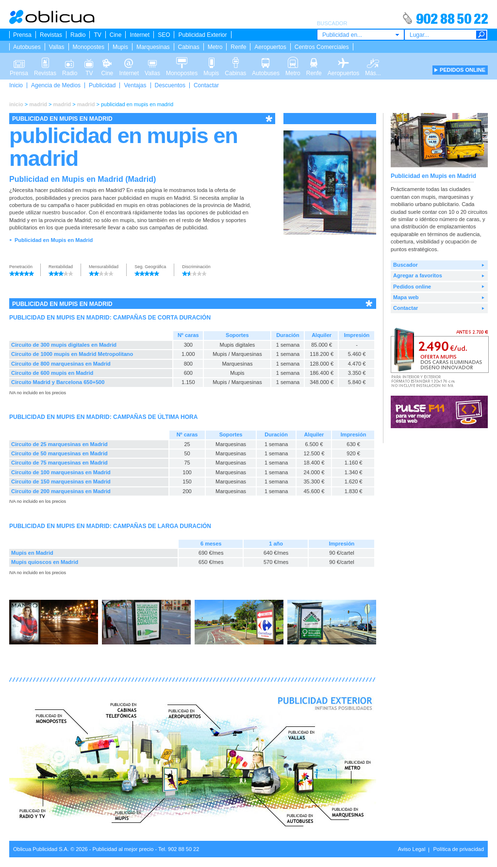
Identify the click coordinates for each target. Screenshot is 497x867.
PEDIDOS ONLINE (462, 70)
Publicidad (102, 85)
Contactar (206, 85)
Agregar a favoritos (417, 275)
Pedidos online (412, 286)
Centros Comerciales (322, 47)
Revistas (51, 35)
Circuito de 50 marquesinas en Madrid (59, 453)
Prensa (22, 35)
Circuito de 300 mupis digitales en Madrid (63, 345)
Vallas (57, 47)
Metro (215, 47)
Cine (116, 35)
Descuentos (170, 85)
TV (97, 35)
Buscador (405, 265)
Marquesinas (153, 47)
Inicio (16, 85)
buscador (74, 212)
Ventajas (135, 85)
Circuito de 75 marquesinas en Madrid (59, 463)
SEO (164, 35)
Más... (373, 62)
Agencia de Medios (56, 85)
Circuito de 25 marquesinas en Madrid (59, 444)
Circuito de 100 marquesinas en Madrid (61, 472)
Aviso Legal (412, 849)
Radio (77, 35)
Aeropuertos (270, 47)
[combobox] (360, 34)
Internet (139, 35)
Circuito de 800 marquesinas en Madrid (61, 364)
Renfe (238, 47)
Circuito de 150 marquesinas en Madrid (61, 481)
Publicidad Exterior (202, 35)
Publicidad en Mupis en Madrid (54, 240)
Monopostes (88, 47)
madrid (38, 104)
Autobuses (27, 47)
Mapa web (406, 297)
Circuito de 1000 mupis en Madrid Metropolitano (72, 354)
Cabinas (188, 47)
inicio (16, 104)
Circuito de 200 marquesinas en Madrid (61, 491)
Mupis (120, 47)
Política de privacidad (458, 849)
